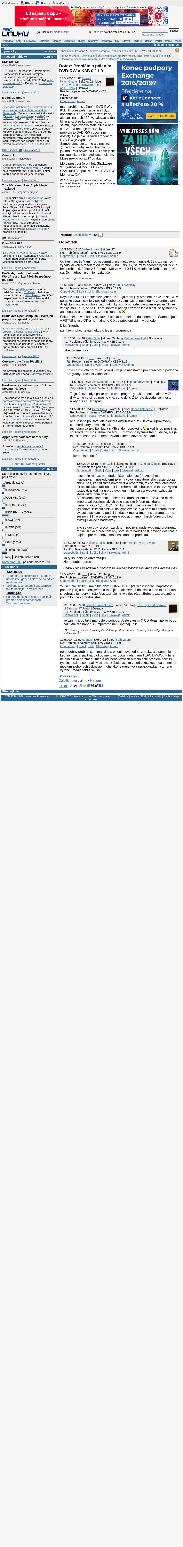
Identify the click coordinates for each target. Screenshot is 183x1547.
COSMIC (10, 497)
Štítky (64, 55)
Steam (27, 404)
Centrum (18, 464)
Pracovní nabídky (14, 56)
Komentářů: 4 (31, 310)
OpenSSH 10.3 (12, 243)
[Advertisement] (82, 208)
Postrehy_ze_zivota (142, 542)
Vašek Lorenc (91, 249)
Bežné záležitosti (135, 338)
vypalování (129, 59)
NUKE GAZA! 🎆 (12, 150)
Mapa (178, 40)
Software (44, 40)
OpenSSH (45, 255)
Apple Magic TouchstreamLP (25, 218)
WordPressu (32, 295)
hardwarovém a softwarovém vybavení (27, 401)
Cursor (7, 164)
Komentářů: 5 (31, 380)
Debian (84, 55)
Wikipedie (20, 164)
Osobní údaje (171, 696)
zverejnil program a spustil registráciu (26, 330)
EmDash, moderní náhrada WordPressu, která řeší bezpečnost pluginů (26, 276)
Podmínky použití (151, 696)
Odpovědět (67, 101)
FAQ (18, 40)
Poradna (8, 40)
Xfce (7, 542)
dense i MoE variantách (17, 125)
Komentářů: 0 (31, 92)
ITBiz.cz (27, 3)
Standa (87, 285)
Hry (117, 40)
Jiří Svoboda (100, 381)
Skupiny (93, 40)
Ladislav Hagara (11, 92)
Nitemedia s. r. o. (81, 696)
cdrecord (74, 55)
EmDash (29, 292)
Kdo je (138, 40)
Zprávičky (9, 51)
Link (91, 256)
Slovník (126, 40)
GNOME (10, 505)
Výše (95, 345)
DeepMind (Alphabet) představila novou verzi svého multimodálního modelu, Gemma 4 (27, 110)
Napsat (30, 464)
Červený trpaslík (42, 373)
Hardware (29, 40)
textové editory (107, 59)
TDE (7, 534)
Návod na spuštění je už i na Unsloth (25, 144)
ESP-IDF (8, 70)
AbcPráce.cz (60, 3)
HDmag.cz (42, 3)
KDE (140, 55)
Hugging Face (24, 116)
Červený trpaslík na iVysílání (22, 361)
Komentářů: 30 (11, 562)
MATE (8, 527)
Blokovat (102, 256)
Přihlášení (157, 44)
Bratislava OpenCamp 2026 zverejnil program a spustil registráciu (27, 317)
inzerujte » (48, 56)
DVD (106, 55)
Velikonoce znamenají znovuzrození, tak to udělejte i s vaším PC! (30, 587)
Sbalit (82, 256)
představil (22, 289)
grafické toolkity (127, 55)
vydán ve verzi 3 (31, 167)
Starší (42, 464)
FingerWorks (34, 198)
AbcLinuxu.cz (10, 3)
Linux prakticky (125, 285)
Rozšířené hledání (153, 34)
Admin (81, 101)
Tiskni (63, 686)
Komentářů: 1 (32, 150)
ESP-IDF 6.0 (10, 61)
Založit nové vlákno (73, 680)
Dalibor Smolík (95, 542)
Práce (168, 40)
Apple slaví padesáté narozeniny (25, 437)
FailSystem (123, 639)
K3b (155, 55)
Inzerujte (98, 31)
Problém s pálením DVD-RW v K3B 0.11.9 (136, 51)
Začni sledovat (83, 234)
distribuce (96, 55)
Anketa (7, 468)
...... (91, 358)
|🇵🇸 (4, 238)
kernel (148, 55)
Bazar (148, 40)
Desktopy (106, 40)
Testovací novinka (18, 603)
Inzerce (134, 696)
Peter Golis (93, 338)
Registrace (173, 44)
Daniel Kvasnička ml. (75, 80)
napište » (49, 51)
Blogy (81, 40)
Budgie (9, 482)
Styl (5, 44)
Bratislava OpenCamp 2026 (20, 328)
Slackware (67, 59)
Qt (168, 55)
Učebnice (69, 40)
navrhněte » (47, 468)
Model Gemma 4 (13, 97)
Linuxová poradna (98, 51)
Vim (119, 59)
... (119, 358)
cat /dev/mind (141, 381)
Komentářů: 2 (31, 458)
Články (56, 40)
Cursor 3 (8, 155)
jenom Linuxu (20, 419)
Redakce (123, 696)
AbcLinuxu (14, 572)
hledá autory (61, 31)
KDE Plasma (13, 512)
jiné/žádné (11, 549)
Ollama (8, 116)
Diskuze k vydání (36, 228)
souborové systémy (85, 59)
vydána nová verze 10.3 (24, 252)
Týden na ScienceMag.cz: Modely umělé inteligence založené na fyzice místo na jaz (30, 579)
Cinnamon (11, 490)
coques (87, 639)
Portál (158, 40)
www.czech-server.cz (37, 696)
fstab (113, 55)
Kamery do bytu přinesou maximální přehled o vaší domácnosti (29, 598)
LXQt (8, 519)
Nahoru (95, 680)
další (40, 116)
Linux (162, 55)
